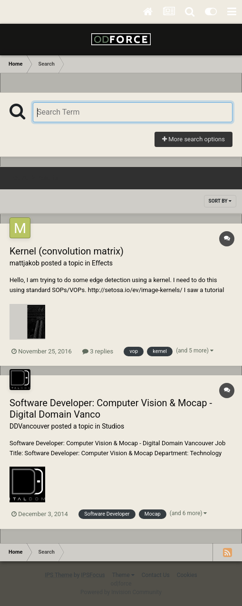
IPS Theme (58, 575)
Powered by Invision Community (121, 592)
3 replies (97, 351)
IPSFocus (93, 575)
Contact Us (156, 575)
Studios (113, 426)
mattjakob (24, 263)
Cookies (187, 575)
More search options (193, 139)
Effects (102, 263)
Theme (123, 575)
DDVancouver (29, 426)
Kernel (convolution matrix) (67, 251)
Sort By (220, 201)
